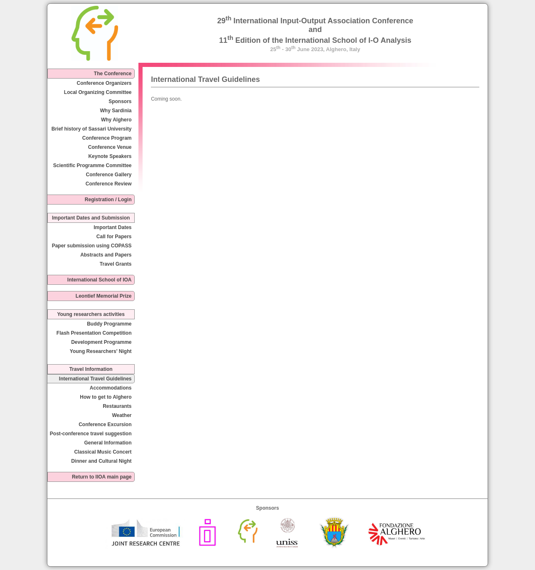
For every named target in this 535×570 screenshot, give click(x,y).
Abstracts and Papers (105, 255)
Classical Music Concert (102, 452)
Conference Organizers (103, 83)
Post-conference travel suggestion (91, 434)
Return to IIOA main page (102, 477)
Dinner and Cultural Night (101, 461)
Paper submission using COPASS (92, 246)
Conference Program (107, 138)
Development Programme (101, 342)
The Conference (113, 73)
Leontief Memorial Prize (104, 296)
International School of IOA (99, 280)
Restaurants (117, 406)
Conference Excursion (105, 424)
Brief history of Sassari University (92, 129)
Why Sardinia (116, 111)
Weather (121, 415)
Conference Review (109, 184)
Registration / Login (108, 199)
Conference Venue (110, 147)
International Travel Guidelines (95, 379)
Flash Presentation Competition (94, 333)
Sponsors (119, 101)
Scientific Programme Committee (92, 165)
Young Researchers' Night (101, 351)
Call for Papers (114, 236)
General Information (107, 443)
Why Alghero (116, 120)
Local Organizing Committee (98, 92)
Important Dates (112, 227)
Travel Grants (116, 264)
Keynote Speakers (109, 156)
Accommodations (111, 388)
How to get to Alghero (105, 397)
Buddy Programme (109, 324)
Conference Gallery (108, 175)
